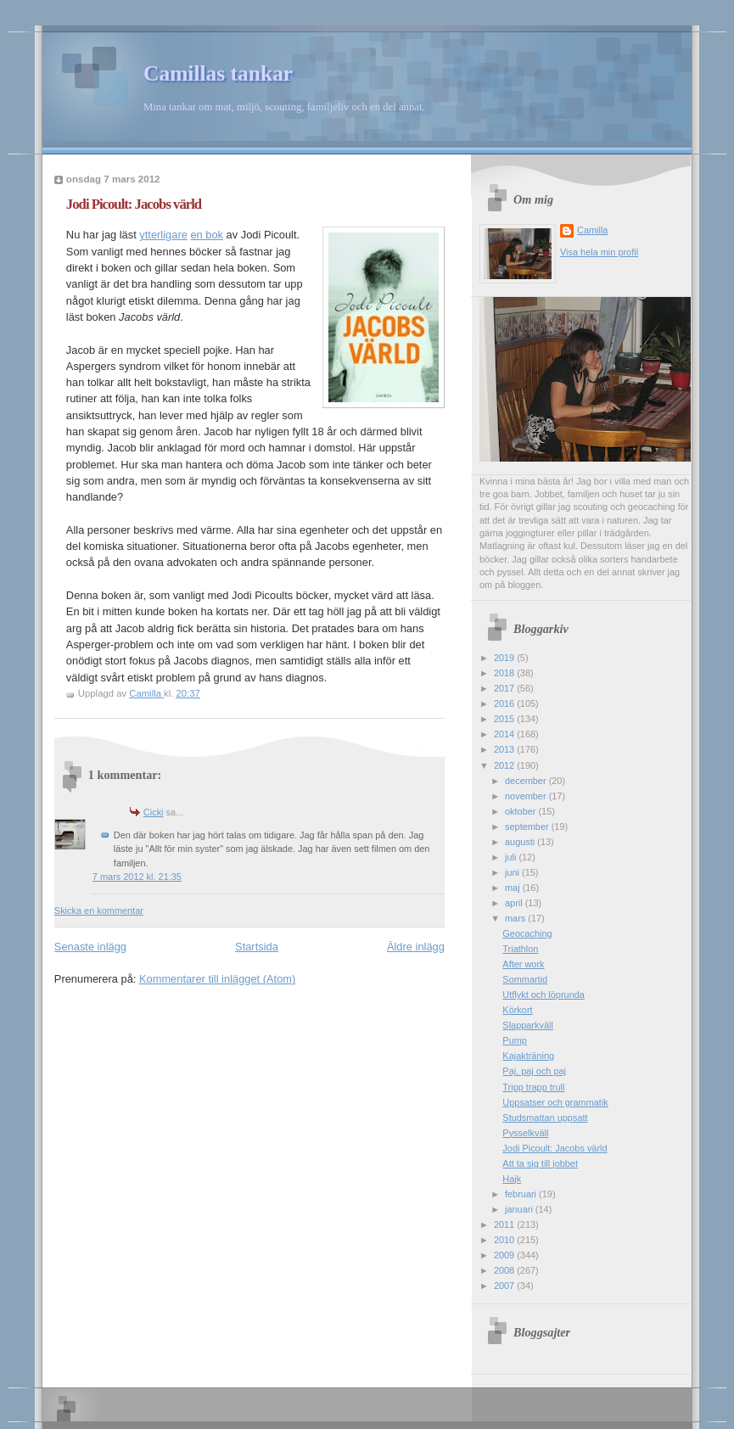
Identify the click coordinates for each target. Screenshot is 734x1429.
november (527, 796)
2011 (505, 1224)
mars (516, 918)
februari (522, 1194)
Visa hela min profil (599, 252)
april (515, 903)
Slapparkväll (527, 1025)
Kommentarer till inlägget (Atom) (217, 978)
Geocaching (527, 933)
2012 (505, 765)
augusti (521, 842)
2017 (505, 688)
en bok (206, 234)
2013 (505, 749)
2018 (505, 673)
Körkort (517, 1010)
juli (511, 857)
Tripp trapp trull (533, 1087)
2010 (505, 1240)
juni (513, 872)
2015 (505, 719)
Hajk (511, 1179)
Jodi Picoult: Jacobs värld (554, 1148)
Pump (514, 1040)
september (528, 826)
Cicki (153, 812)
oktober (521, 811)
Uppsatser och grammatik (555, 1102)
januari (520, 1209)
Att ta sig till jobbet (540, 1163)
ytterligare (163, 234)
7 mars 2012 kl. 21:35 (137, 876)
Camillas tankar (218, 73)
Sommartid (524, 979)
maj (514, 888)
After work (523, 964)
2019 (505, 658)
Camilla (592, 230)
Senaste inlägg (90, 946)
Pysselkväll (525, 1133)
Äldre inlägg (416, 946)
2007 (505, 1285)
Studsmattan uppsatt (544, 1117)
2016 (505, 703)
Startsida (256, 946)
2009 (505, 1255)
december (527, 781)
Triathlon (520, 949)
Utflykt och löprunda (543, 994)
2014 (505, 734)
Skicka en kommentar (98, 910)
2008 (505, 1270)
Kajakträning (528, 1056)
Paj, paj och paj (534, 1071)
